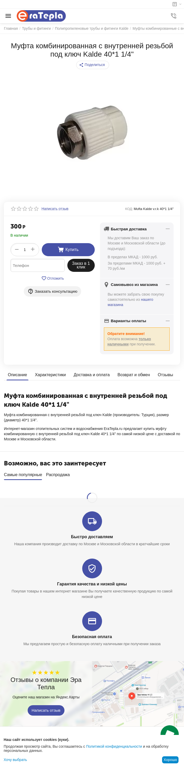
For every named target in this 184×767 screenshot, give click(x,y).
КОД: (129, 209)
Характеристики (50, 375)
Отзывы (165, 375)
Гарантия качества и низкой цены (92, 582)
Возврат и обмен (133, 375)
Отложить (52, 278)
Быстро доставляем (92, 535)
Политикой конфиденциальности (114, 746)
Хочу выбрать (15, 760)
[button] (92, 65)
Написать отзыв (46, 708)
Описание (17, 375)
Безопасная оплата (92, 635)
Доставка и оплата (92, 375)
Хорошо (170, 760)
